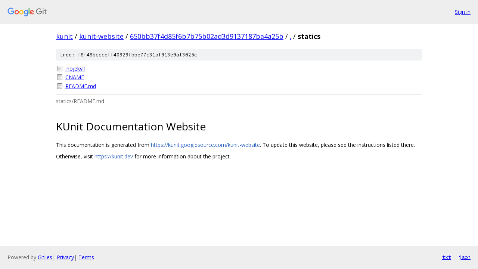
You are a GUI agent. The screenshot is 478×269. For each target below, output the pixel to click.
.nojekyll (75, 68)
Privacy (65, 257)
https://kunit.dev (113, 156)
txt (446, 257)
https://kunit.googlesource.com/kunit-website (205, 144)
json (465, 257)
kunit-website (101, 36)
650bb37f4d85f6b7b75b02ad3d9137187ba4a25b (206, 36)
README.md (80, 86)
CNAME (74, 77)
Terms (86, 257)
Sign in (463, 11)
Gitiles (45, 257)
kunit (64, 36)
